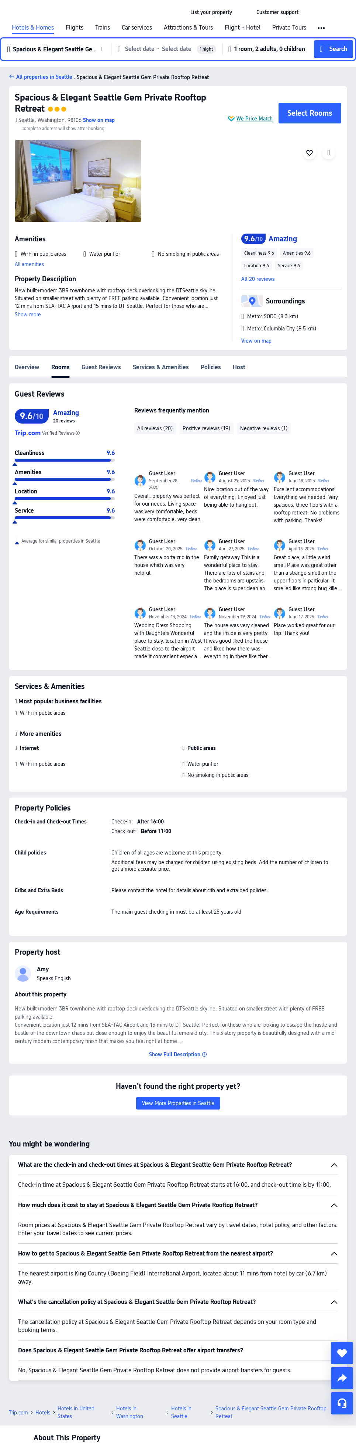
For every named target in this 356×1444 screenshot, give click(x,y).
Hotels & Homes (33, 27)
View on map (256, 341)
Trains (102, 27)
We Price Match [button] (254, 119)
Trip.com (18, 1413)
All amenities (29, 264)
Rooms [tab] (60, 367)
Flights (74, 27)
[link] (211, 12)
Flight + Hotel (242, 27)
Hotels (42, 1413)
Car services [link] (137, 27)
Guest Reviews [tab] (101, 367)
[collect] (342, 1353)
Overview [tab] (27, 367)
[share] (342, 1378)
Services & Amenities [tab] (161, 367)
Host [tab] (239, 367)
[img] (78, 181)
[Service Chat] (342, 1403)
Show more (28, 314)
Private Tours (289, 27)
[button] (244, 12)
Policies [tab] (211, 367)
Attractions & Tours (188, 27)
